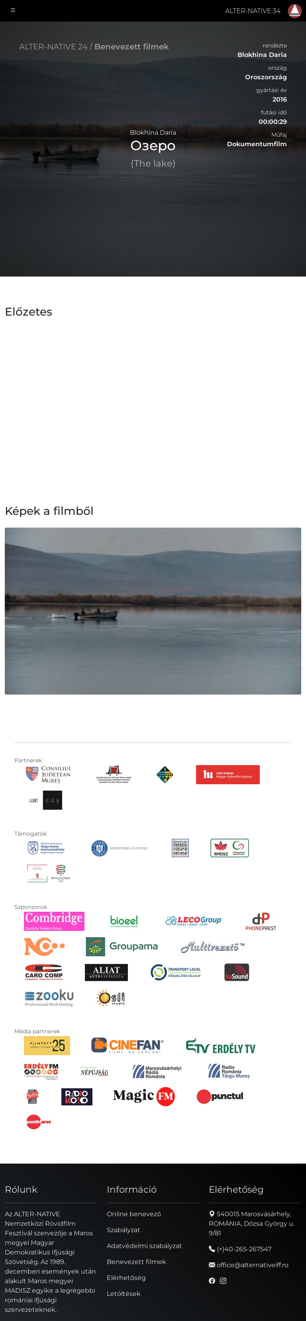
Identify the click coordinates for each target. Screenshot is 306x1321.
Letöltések (124, 1293)
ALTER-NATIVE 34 (252, 11)
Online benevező (134, 1214)
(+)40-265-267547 (240, 1249)
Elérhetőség (126, 1278)
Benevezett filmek (131, 46)
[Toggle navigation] (13, 10)
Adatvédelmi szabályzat (144, 1246)
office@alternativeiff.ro (248, 1265)
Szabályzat (123, 1230)
